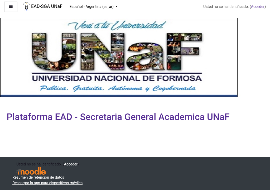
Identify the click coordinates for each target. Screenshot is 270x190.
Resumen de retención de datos (38, 177)
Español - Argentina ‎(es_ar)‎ (92, 6)
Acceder (257, 6)
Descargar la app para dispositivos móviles (47, 183)
